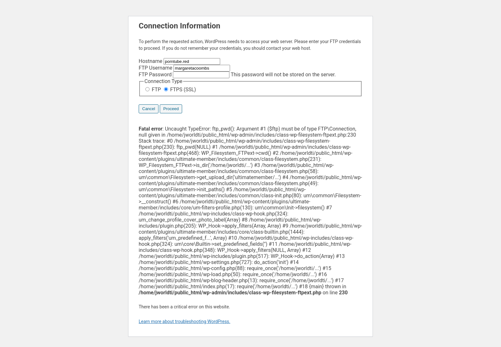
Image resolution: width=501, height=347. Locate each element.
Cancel (148, 108)
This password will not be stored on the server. (237, 75)
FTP (153, 90)
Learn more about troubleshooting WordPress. (184, 321)
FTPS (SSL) (180, 90)
